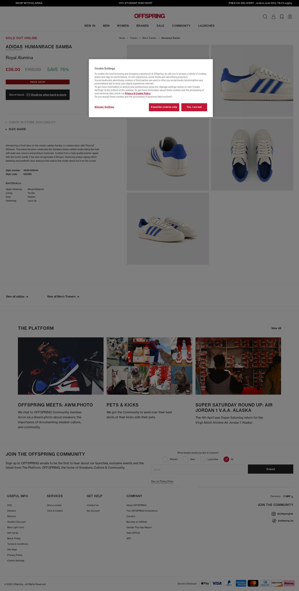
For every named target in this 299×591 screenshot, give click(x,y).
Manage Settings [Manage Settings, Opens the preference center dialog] (104, 107)
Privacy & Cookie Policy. (138, 93)
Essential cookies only (164, 107)
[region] (151, 88)
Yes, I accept (194, 107)
